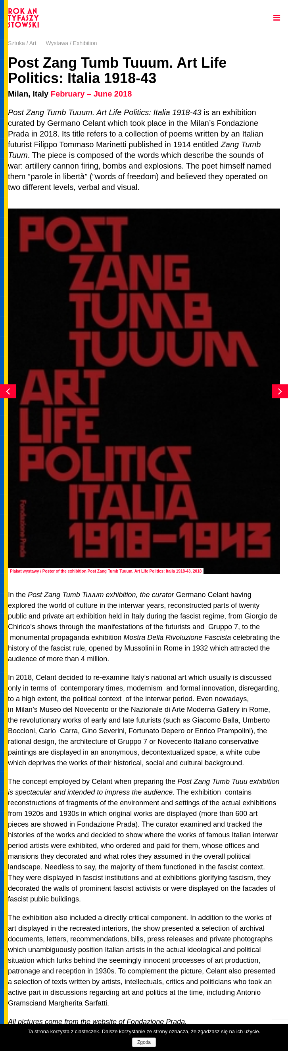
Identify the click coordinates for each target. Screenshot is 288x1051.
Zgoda (144, 1042)
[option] (144, 391)
